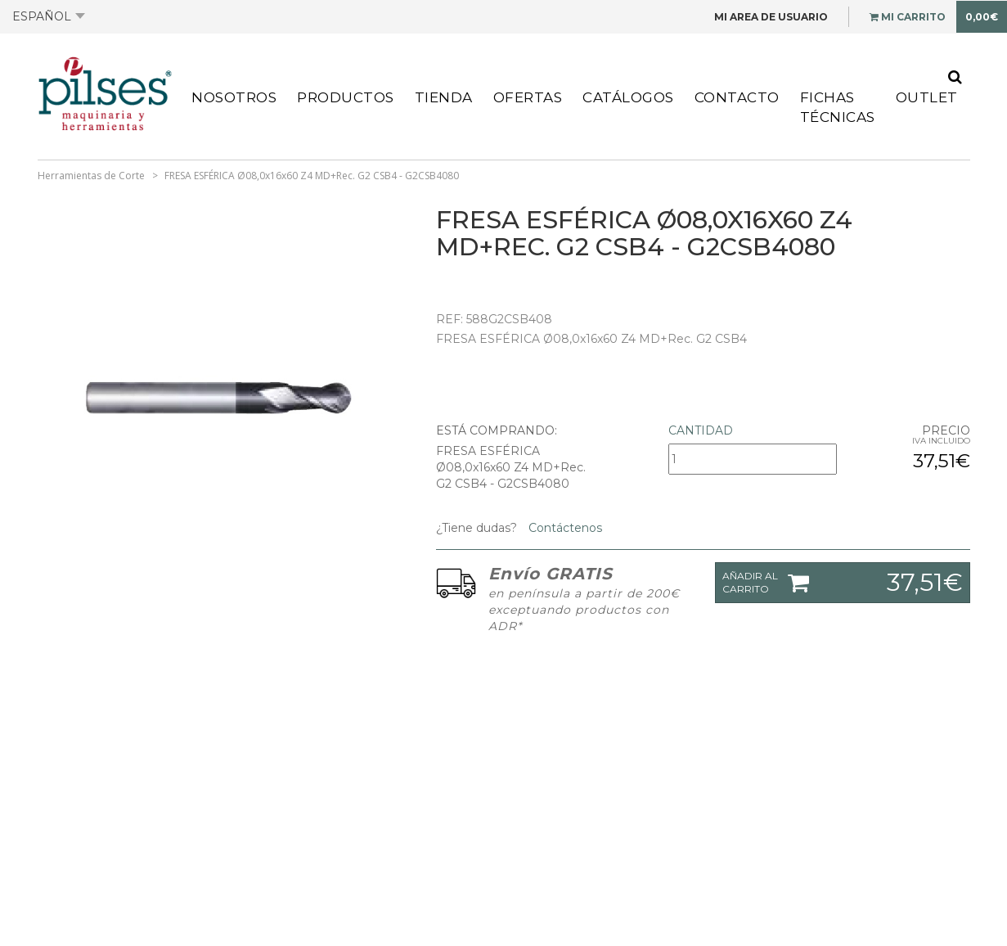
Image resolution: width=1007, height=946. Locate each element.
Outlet (927, 97)
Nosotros (233, 97)
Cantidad (700, 430)
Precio (946, 430)
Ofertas (528, 97)
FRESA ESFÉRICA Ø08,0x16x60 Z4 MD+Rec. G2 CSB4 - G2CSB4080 (311, 175)
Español (48, 16)
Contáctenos (563, 527)
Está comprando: (496, 430)
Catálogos (628, 97)
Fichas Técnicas (837, 107)
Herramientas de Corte (91, 175)
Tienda (444, 97)
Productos (345, 97)
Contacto (737, 97)
